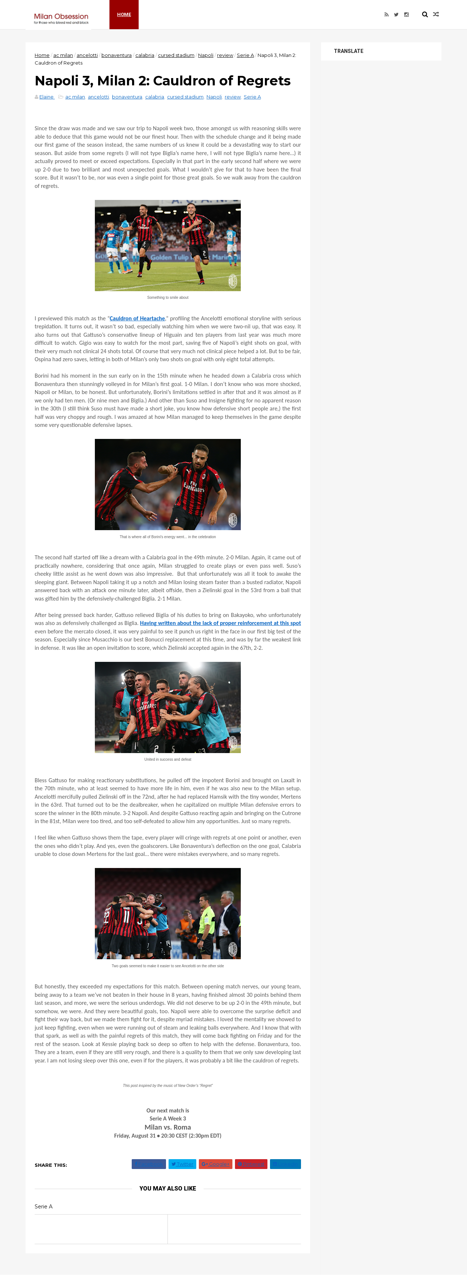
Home (124, 14)
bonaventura (116, 55)
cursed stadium (176, 55)
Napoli (205, 55)
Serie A (245, 55)
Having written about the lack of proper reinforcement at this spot (220, 623)
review (225, 55)
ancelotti (87, 55)
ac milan (63, 55)
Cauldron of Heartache (137, 318)
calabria (144, 55)
